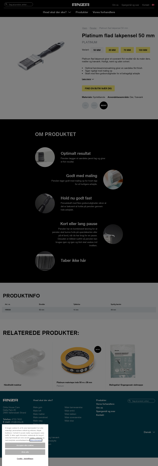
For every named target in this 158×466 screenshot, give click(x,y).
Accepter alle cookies (25, 449)
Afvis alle (25, 456)
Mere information (36, 444)
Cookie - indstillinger (25, 462)
